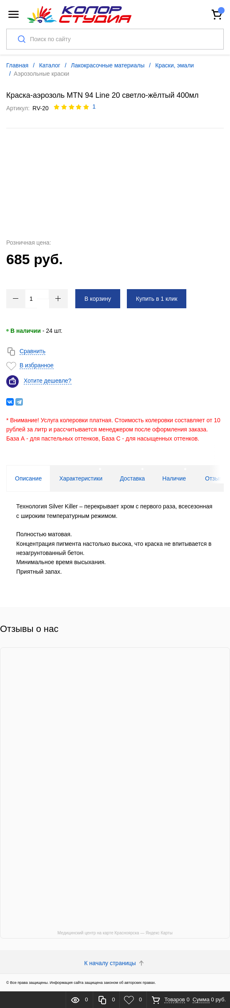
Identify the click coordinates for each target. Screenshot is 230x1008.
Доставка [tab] (132, 478)
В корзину (97, 298)
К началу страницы (115, 963)
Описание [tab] (28, 478)
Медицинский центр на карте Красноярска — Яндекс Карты (115, 933)
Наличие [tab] (174, 478)
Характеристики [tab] (80, 478)
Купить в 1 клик (157, 298)
